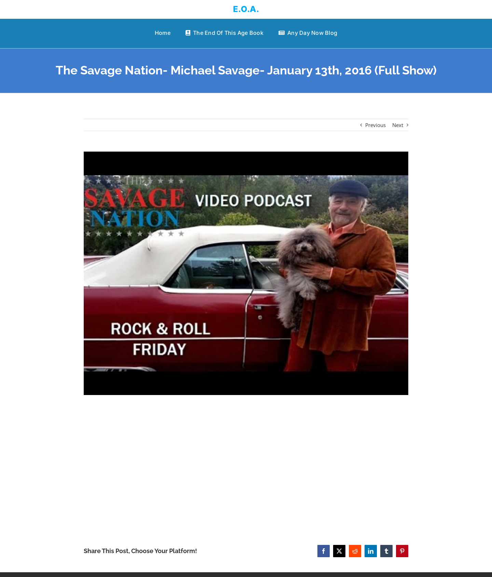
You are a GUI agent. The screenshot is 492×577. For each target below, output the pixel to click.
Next (397, 125)
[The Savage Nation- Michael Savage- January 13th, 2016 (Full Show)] (246, 273)
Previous (375, 125)
